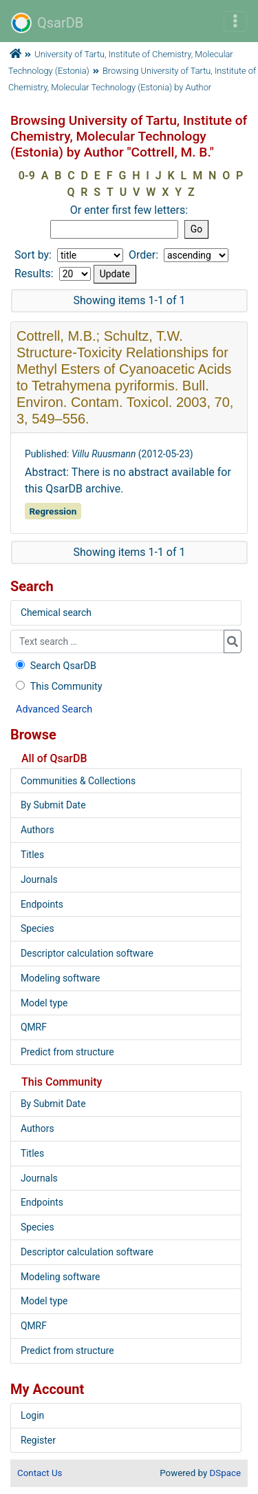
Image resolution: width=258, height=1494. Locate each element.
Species (37, 928)
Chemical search (56, 612)
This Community (57, 687)
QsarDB (47, 22)
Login (32, 1415)
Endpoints (42, 904)
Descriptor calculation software (87, 953)
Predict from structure (67, 1051)
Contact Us (39, 1473)
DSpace (225, 1473)
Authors (37, 829)
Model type (44, 1002)
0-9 (27, 175)
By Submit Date (53, 804)
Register (38, 1440)
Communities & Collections (78, 780)
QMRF (34, 1027)
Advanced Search (54, 709)
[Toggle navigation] (235, 21)
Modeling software (60, 978)
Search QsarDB (54, 666)
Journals (39, 879)
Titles (32, 854)
